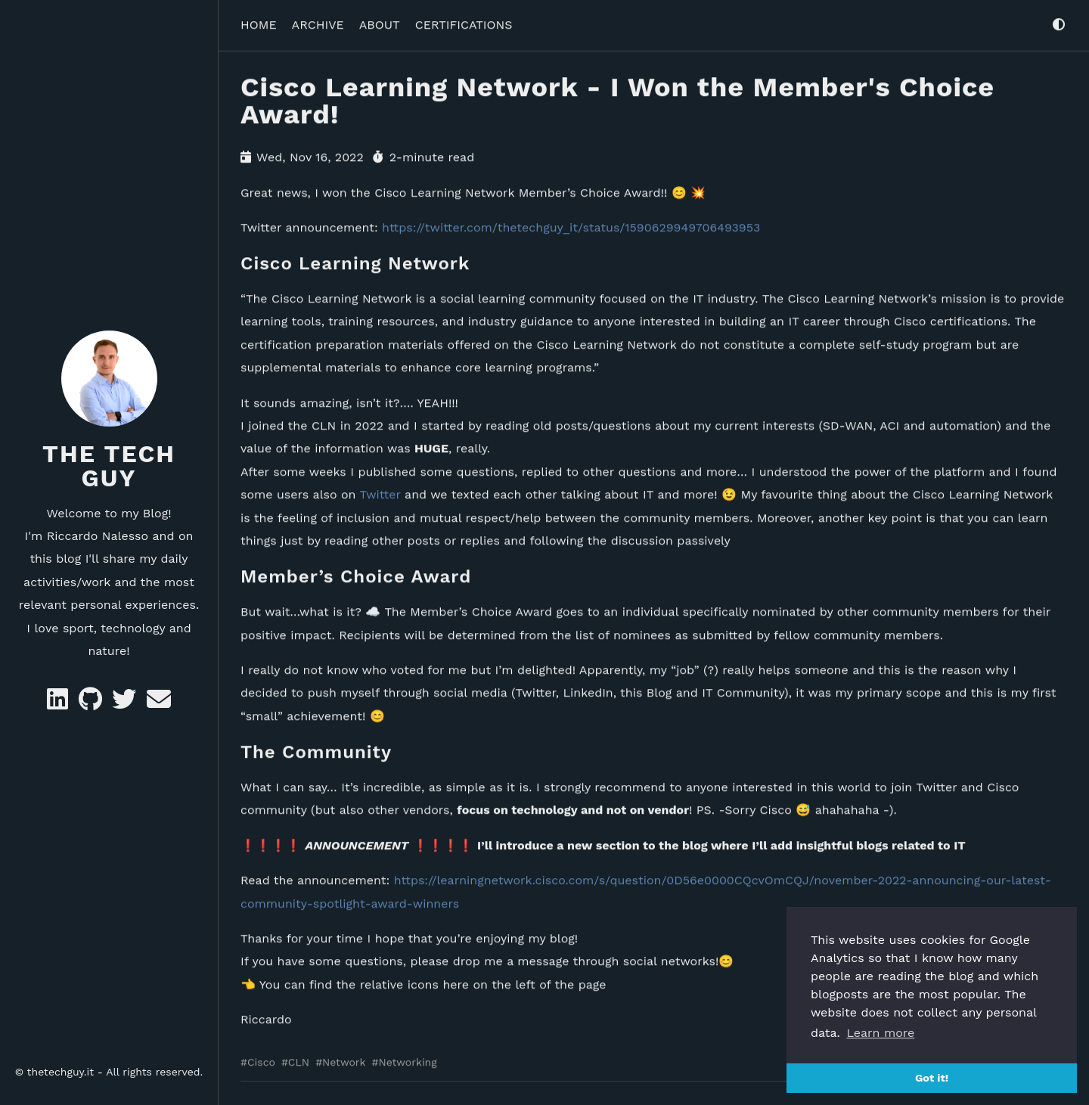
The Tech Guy (108, 465)
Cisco (261, 1060)
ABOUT (379, 21)
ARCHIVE (318, 21)
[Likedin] (59, 704)
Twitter (380, 492)
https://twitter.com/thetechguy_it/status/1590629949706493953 (571, 224)
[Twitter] (126, 704)
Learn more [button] (880, 1033)
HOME (258, 21)
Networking (407, 1060)
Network (343, 1060)
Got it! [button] (931, 1078)
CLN (298, 1060)
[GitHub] (92, 704)
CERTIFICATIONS (464, 21)
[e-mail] (159, 704)
